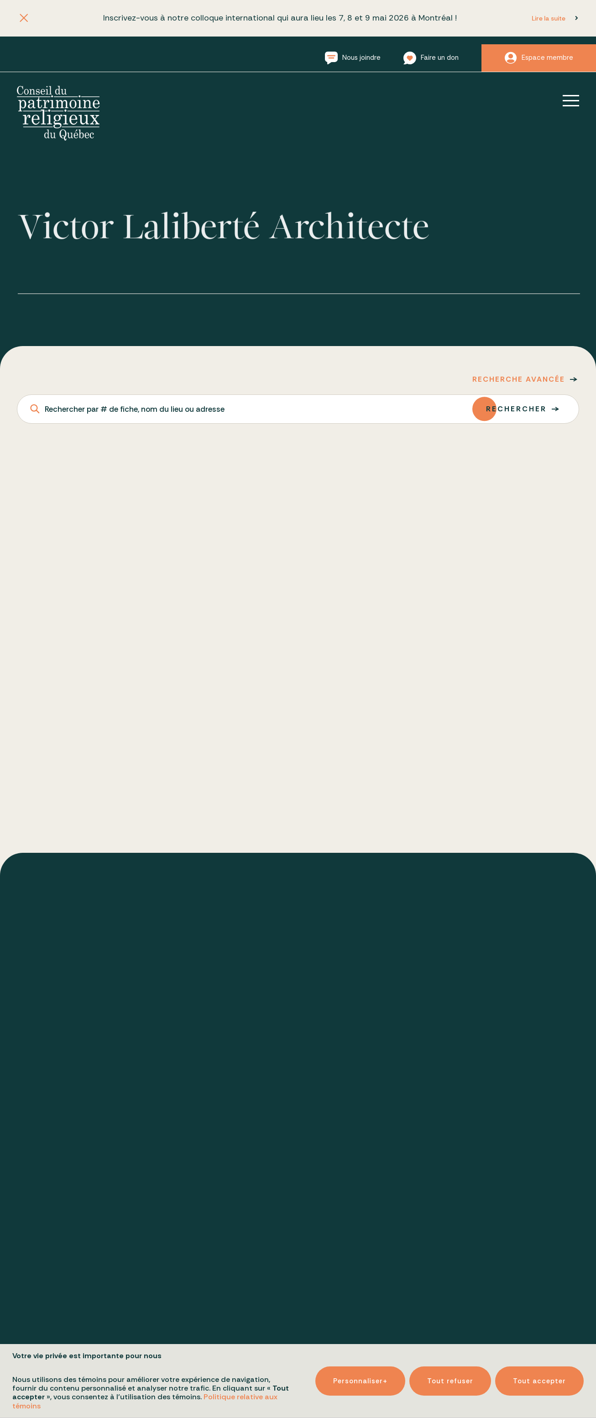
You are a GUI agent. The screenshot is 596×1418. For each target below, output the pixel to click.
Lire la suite (548, 18)
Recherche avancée (518, 379)
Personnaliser (360, 1367)
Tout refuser (450, 1367)
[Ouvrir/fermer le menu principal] (564, 100)
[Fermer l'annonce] (23, 18)
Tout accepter (539, 1367)
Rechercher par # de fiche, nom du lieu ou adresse (135, 409)
